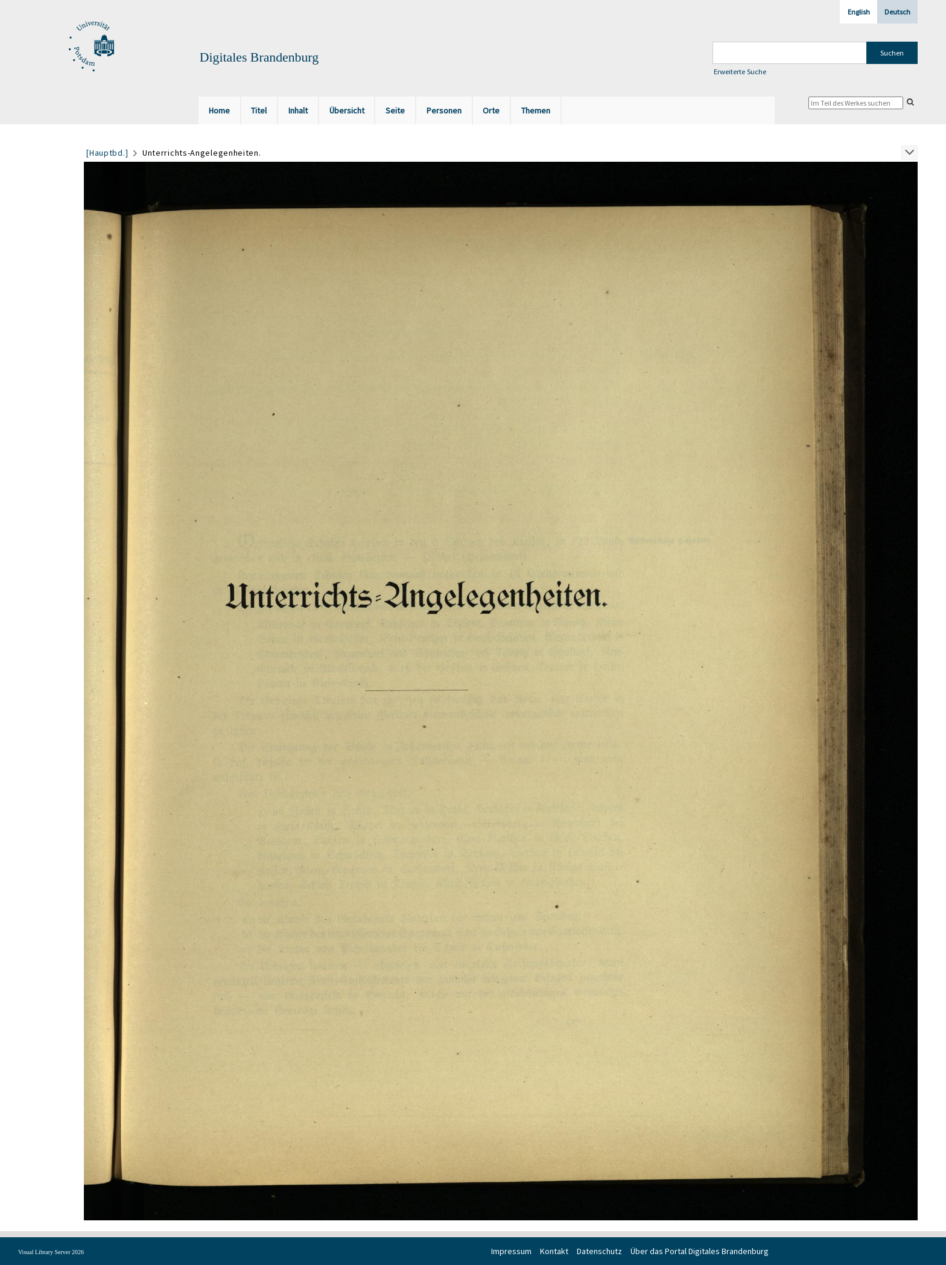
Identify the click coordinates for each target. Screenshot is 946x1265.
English (859, 11)
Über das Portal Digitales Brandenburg (699, 1251)
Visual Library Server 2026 (51, 1252)
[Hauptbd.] (107, 152)
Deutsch (897, 11)
